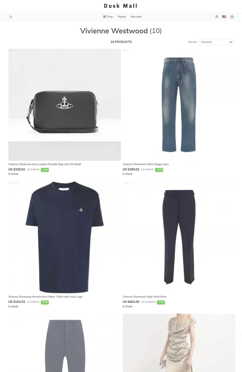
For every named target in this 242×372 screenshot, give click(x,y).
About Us (79, 312)
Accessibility (118, 365)
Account (144, 323)
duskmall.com (182, 306)
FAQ (109, 306)
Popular (122, 17)
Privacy (106, 365)
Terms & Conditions (85, 328)
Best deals (136, 17)
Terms (99, 365)
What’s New (146, 317)
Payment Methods (117, 312)
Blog (76, 306)
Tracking (111, 328)
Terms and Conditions (152, 334)
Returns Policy (115, 323)
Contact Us (80, 317)
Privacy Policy (82, 323)
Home (142, 306)
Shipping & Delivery (118, 317)
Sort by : (193, 45)
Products (144, 312)
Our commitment (184, 329)
